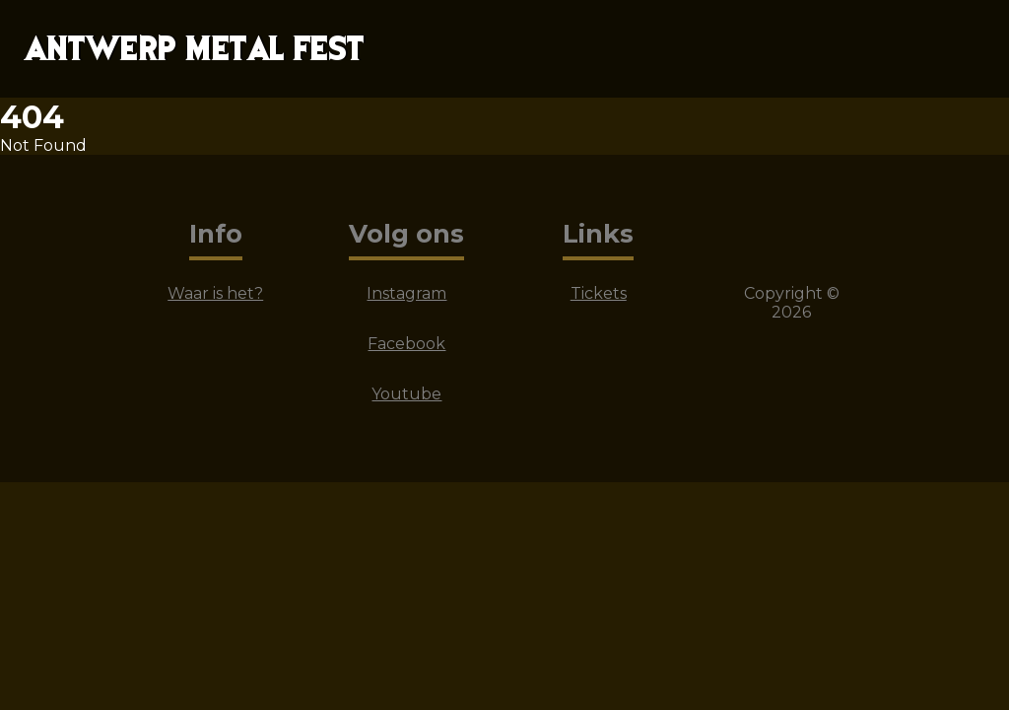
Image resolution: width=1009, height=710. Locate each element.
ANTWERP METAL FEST (194, 49)
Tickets (599, 293)
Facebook (406, 343)
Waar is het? (215, 293)
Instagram (406, 293)
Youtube (406, 394)
